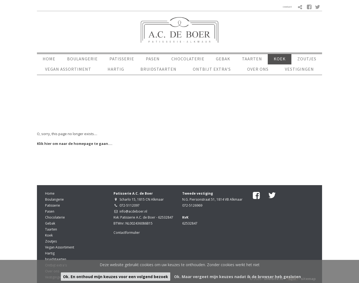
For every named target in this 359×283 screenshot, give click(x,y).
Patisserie (52, 205)
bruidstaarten (55, 259)
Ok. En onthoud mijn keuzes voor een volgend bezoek (115, 276)
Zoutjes (51, 241)
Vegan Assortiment (59, 247)
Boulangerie (54, 199)
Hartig (50, 253)
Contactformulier (127, 232)
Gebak (50, 223)
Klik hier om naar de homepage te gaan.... (74, 143)
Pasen (49, 211)
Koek (49, 235)
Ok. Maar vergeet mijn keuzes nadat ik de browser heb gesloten (237, 276)
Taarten (51, 229)
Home (50, 193)
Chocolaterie (55, 217)
